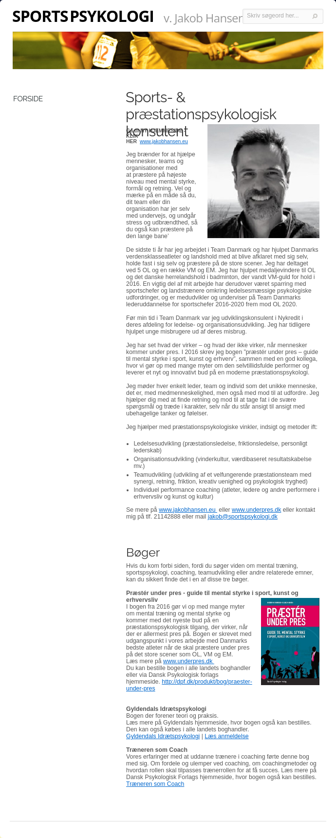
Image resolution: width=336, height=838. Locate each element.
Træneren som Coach (155, 784)
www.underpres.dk (256, 509)
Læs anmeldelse (226, 736)
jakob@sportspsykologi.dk (243, 516)
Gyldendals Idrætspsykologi (163, 736)
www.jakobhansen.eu (188, 509)
